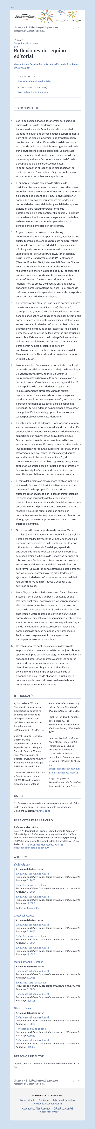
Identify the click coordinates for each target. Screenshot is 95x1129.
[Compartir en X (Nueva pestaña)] (17, 39)
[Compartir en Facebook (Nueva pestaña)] (15, 39)
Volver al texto (42, 819)
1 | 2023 (31, 911)
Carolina (39, 64)
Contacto (44, 1108)
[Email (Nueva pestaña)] (22, 39)
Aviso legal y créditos (64, 1108)
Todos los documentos (27, 916)
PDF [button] (16, 46)
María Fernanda (63, 64)
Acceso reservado (49, 1120)
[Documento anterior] (73, 28)
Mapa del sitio (27, 1108)
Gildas (22, 67)
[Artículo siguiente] (78, 28)
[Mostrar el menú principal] (12, 5)
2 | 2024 (31, 900)
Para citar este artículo (26, 43)
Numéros (18, 27)
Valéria (21, 64)
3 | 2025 (31, 889)
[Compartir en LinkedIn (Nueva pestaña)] (19, 39)
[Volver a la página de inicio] (47, 16)
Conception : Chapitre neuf (36, 1117)
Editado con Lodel (63, 1117)
